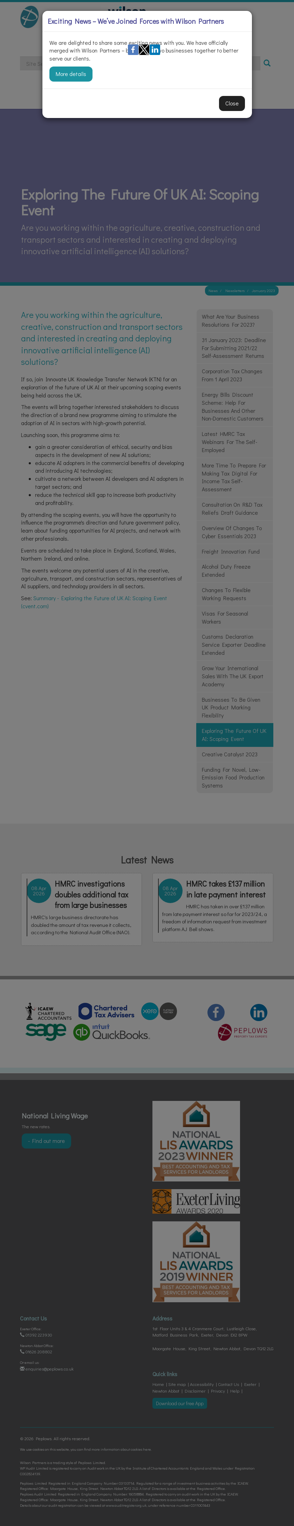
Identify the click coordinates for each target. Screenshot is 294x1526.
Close (232, 103)
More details (71, 73)
